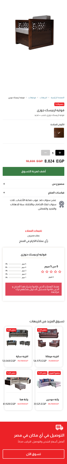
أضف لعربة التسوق (33, 171)
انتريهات (43, 97)
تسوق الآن (33, 454)
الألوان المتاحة (57, 124)
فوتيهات (32, 97)
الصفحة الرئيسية (57, 97)
